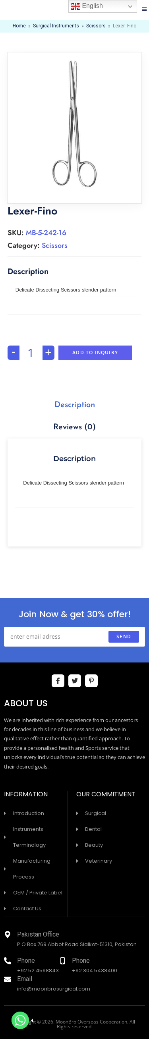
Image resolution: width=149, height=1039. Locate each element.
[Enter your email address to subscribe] (74, 637)
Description (74, 405)
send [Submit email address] (123, 636)
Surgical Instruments (56, 26)
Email (24, 980)
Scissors (96, 26)
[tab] (75, 405)
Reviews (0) (74, 427)
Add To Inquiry (95, 352)
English (87, 6)
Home (19, 26)
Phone (26, 961)
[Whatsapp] (20, 1020)
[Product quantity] (31, 353)
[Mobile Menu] (144, 10)
